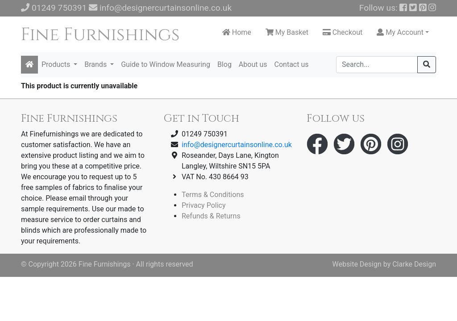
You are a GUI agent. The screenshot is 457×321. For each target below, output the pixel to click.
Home (236, 32)
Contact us (291, 64)
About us (253, 64)
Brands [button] (96, 64)
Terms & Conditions (213, 194)
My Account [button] (400, 32)
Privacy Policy (204, 205)
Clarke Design (414, 264)
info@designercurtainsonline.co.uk (166, 8)
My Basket (287, 32)
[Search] (377, 64)
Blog (224, 64)
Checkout (342, 32)
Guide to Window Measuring (165, 64)
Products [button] (57, 64)
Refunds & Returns (211, 216)
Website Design (357, 264)
